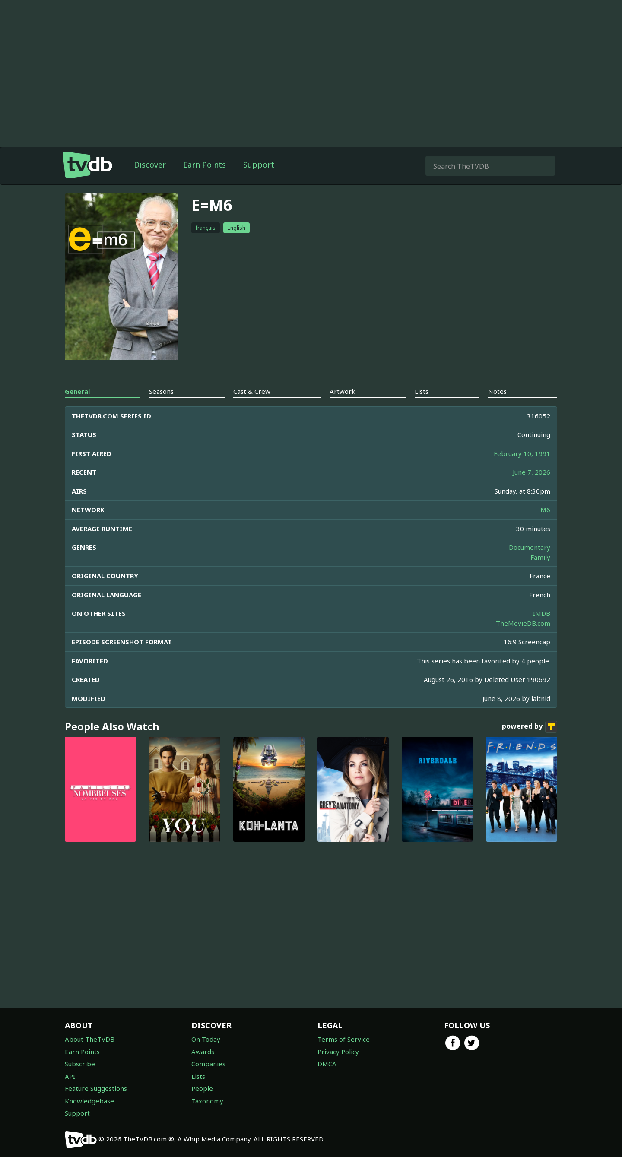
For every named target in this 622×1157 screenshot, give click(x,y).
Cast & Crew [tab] (251, 391)
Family (540, 557)
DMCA (326, 1063)
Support (258, 164)
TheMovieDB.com (523, 623)
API (70, 1076)
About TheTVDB (89, 1039)
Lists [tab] (421, 391)
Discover (150, 164)
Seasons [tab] (161, 391)
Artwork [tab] (342, 391)
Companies (208, 1063)
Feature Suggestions (96, 1088)
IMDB (541, 613)
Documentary (529, 547)
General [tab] (77, 391)
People (202, 1088)
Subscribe (80, 1063)
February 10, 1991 (522, 453)
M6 (545, 509)
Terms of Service (343, 1039)
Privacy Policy (338, 1051)
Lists (198, 1076)
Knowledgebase (89, 1101)
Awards (202, 1051)
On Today (205, 1039)
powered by (529, 727)
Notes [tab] (497, 391)
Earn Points (204, 164)
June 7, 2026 (531, 472)
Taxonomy (207, 1101)
